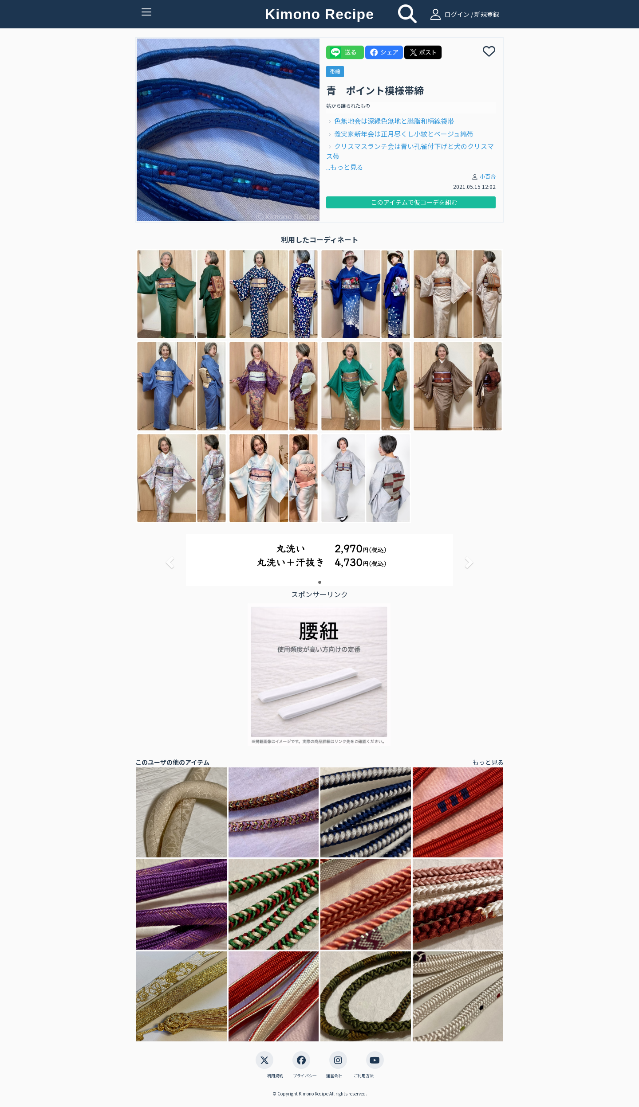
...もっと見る (344, 167)
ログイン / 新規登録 (463, 14)
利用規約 (275, 1076)
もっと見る (488, 762)
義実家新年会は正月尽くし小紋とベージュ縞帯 (403, 133)
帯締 (335, 71)
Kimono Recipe (319, 14)
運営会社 (334, 1076)
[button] (168, 559)
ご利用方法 (364, 1076)
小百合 (488, 176)
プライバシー (305, 1076)
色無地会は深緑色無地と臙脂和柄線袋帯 (394, 120)
